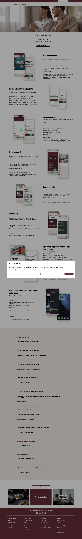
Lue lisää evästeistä (58, 267)
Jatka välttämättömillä (46, 273)
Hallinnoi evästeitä (58, 273)
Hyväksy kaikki (69, 273)
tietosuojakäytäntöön (24, 269)
